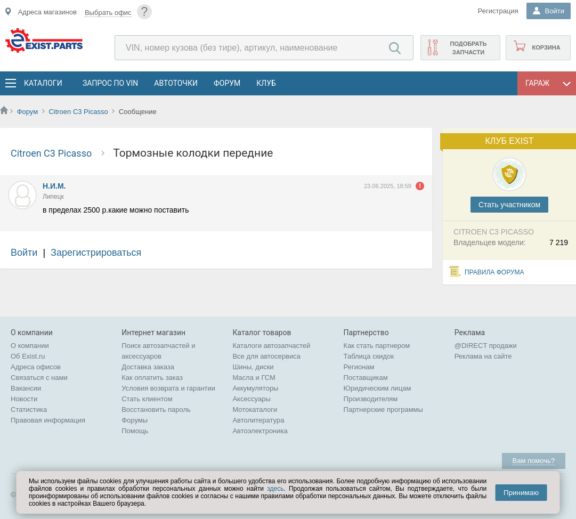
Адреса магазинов (47, 12)
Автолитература (258, 420)
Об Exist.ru (28, 356)
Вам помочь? (534, 461)
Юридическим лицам (377, 388)
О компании (30, 346)
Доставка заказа (147, 367)
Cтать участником (509, 204)
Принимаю (521, 493)
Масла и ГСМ (253, 378)
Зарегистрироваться (96, 252)
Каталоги (42, 83)
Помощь (134, 431)
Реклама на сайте (483, 356)
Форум (227, 83)
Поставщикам (366, 378)
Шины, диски (252, 367)
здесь (275, 488)
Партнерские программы (383, 409)
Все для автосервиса (266, 356)
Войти (24, 252)
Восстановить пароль (156, 409)
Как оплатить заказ (152, 378)
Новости (24, 399)
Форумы (134, 420)
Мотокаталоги (254, 409)
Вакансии (26, 388)
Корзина (546, 47)
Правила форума (494, 272)
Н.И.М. (54, 186)
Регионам (359, 367)
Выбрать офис (108, 13)
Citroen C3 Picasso (79, 112)
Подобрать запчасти (468, 47)
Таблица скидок (369, 356)
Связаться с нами (39, 378)
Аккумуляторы (255, 388)
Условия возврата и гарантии (168, 388)
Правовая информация (48, 420)
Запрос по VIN (110, 83)
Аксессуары (251, 399)
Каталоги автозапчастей (271, 346)
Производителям (371, 399)
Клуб (266, 83)
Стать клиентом (147, 399)
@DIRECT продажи (486, 346)
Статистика (29, 409)
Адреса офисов (36, 367)
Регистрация (498, 11)
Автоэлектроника (259, 431)
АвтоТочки (176, 83)
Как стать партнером (377, 346)
